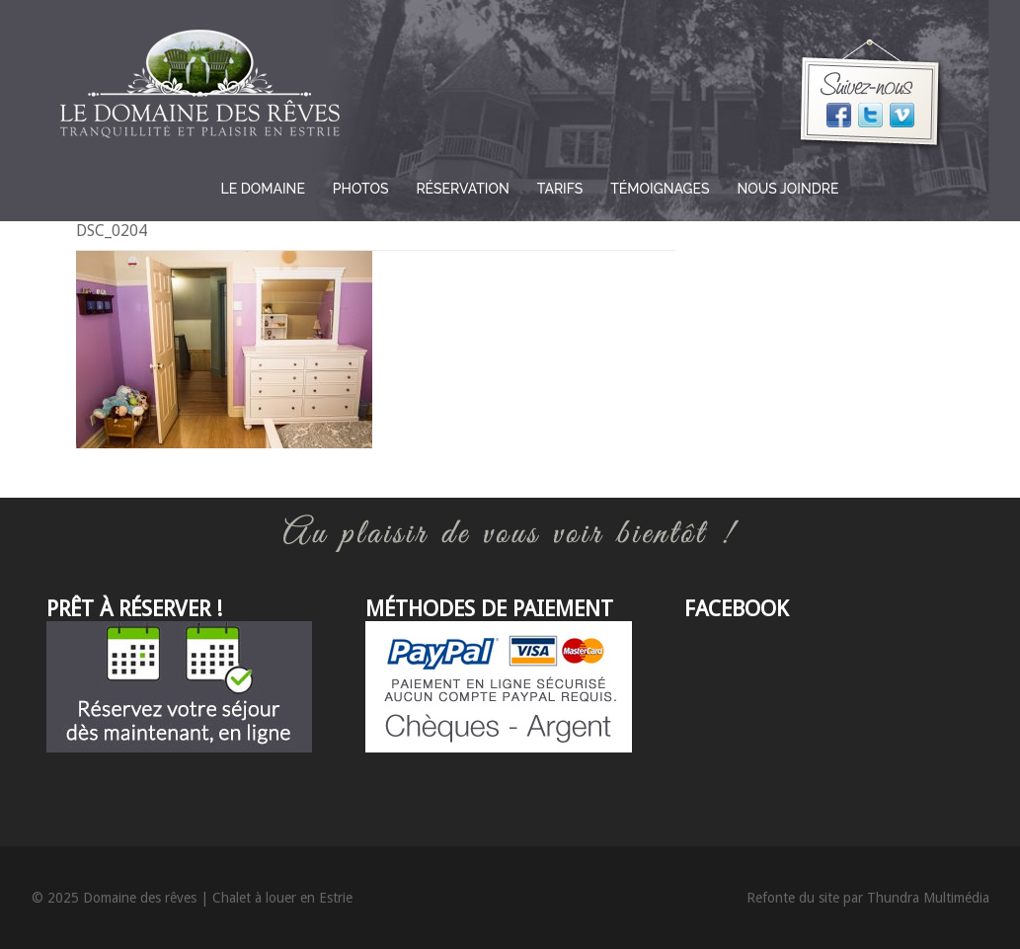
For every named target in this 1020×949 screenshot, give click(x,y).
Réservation (462, 189)
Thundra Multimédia (928, 898)
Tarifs (560, 189)
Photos (361, 189)
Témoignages (659, 189)
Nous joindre (788, 189)
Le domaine (263, 189)
